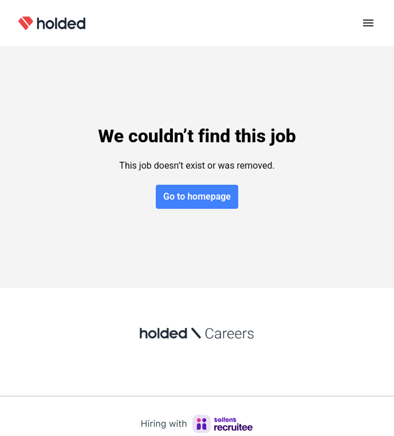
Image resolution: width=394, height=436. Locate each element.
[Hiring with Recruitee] (197, 424)
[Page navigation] (368, 22)
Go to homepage (197, 196)
